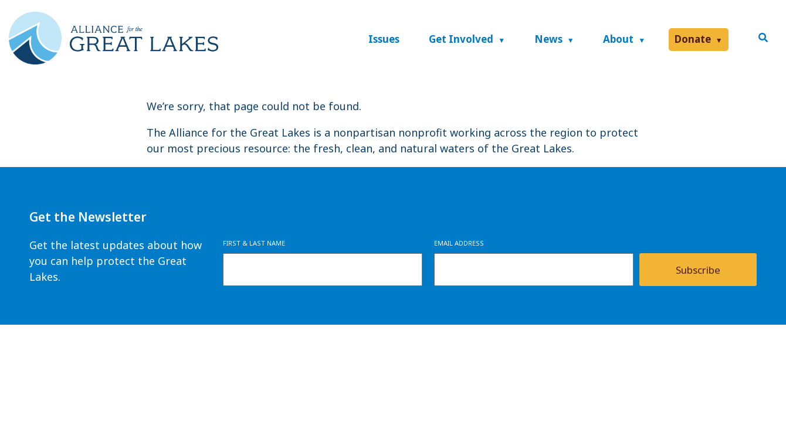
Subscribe (698, 270)
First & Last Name (254, 243)
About (618, 39)
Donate (693, 39)
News (548, 39)
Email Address (459, 243)
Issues (383, 39)
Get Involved (461, 39)
